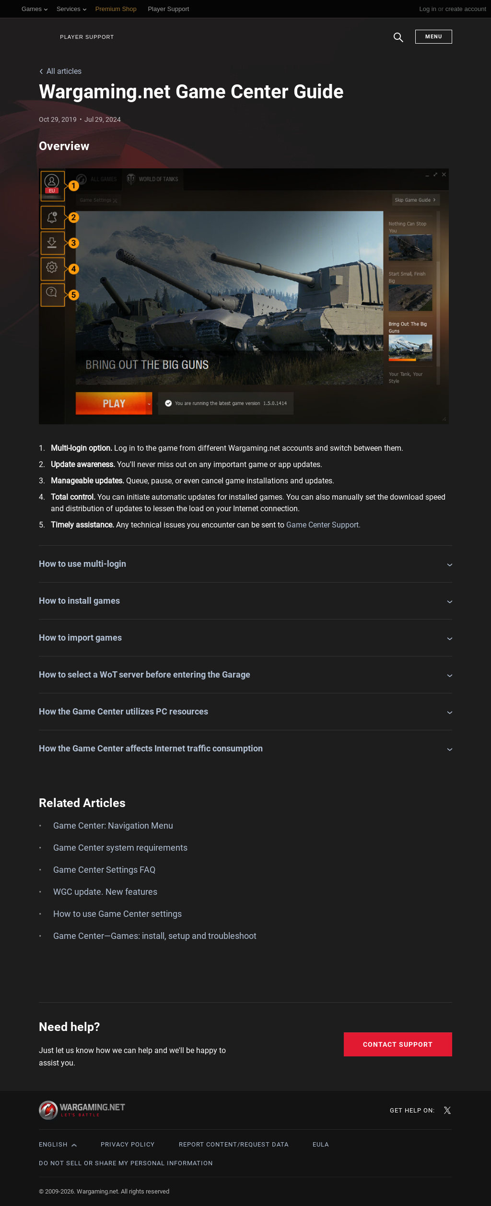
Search (398, 42)
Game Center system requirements (120, 848)
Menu (433, 37)
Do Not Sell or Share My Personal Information (126, 1163)
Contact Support (398, 1044)
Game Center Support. (323, 524)
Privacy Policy (128, 1144)
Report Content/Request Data (234, 1144)
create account (465, 8)
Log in (427, 8)
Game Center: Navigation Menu (113, 825)
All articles (64, 71)
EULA (321, 1144)
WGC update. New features (105, 892)
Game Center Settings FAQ (104, 870)
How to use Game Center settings (117, 914)
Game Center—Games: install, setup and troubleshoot (155, 936)
